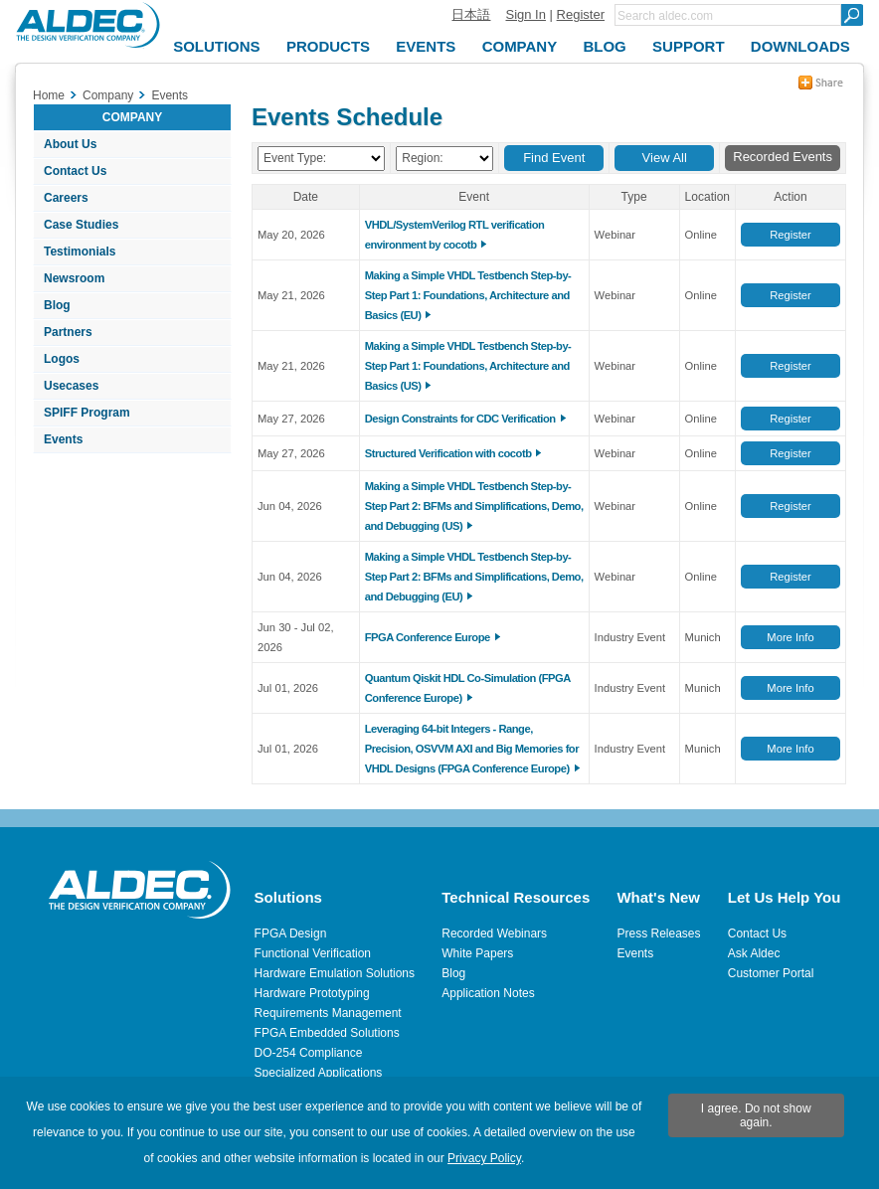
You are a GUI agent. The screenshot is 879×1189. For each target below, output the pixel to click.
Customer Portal (771, 973)
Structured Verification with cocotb (448, 453)
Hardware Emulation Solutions (335, 973)
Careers (66, 198)
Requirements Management (328, 1013)
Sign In (525, 14)
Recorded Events (782, 156)
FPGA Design (291, 933)
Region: (422, 158)
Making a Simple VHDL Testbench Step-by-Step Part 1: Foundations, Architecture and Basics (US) (468, 366)
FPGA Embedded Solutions (327, 1033)
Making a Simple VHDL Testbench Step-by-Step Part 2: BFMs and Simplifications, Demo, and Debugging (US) (474, 506)
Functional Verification (313, 953)
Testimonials (79, 251)
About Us (70, 144)
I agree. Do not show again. (756, 1115)
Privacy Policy (484, 1158)
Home (49, 95)
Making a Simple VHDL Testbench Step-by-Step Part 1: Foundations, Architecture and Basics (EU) (468, 295)
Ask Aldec (754, 953)
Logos (62, 359)
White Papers (477, 953)
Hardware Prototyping (312, 993)
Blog (57, 305)
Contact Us (75, 171)
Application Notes (487, 993)
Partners (68, 332)
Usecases (71, 386)
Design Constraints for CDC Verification (460, 419)
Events (63, 439)
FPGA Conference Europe (427, 637)
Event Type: (295, 158)
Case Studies (81, 225)
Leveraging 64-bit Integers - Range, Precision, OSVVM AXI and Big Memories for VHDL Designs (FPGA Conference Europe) (472, 748)
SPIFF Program (87, 413)
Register (581, 14)
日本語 (470, 14)
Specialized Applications (319, 1073)
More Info (790, 637)
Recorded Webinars (494, 933)
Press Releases (658, 933)
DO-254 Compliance (309, 1053)
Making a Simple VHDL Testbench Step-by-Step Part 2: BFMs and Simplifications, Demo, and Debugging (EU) (474, 576)
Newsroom (74, 278)
